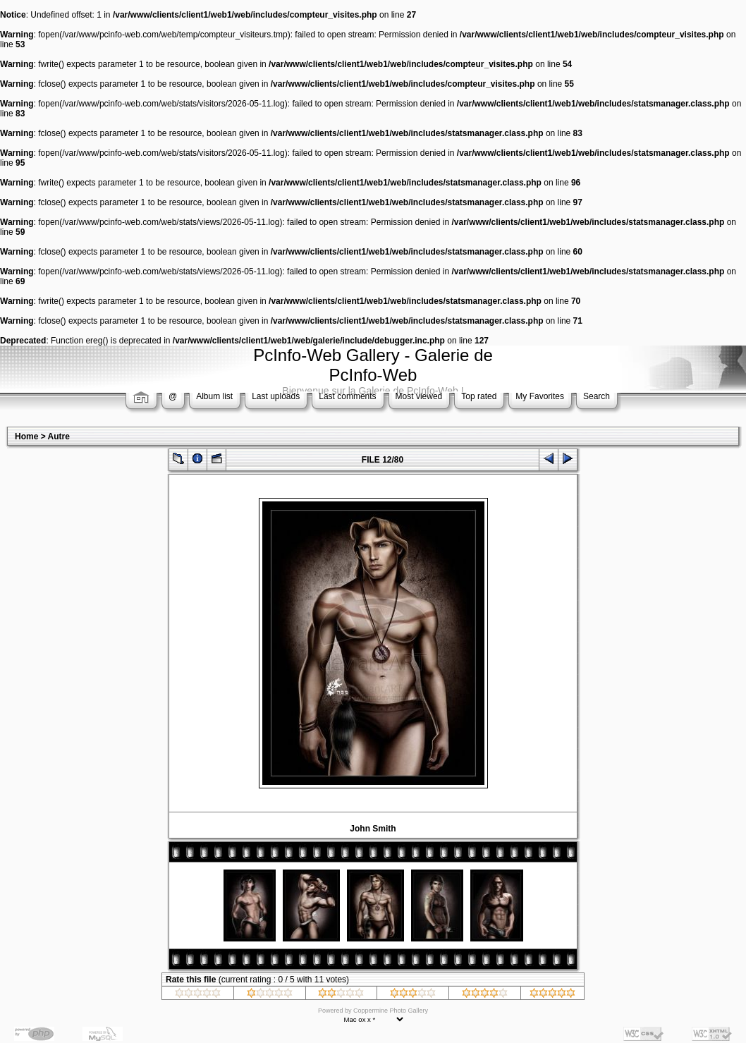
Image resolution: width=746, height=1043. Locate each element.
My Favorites (539, 396)
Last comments (347, 396)
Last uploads (276, 396)
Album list (214, 396)
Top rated (478, 396)
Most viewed (419, 396)
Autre (59, 436)
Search (596, 396)
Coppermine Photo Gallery (390, 1010)
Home (26, 436)
